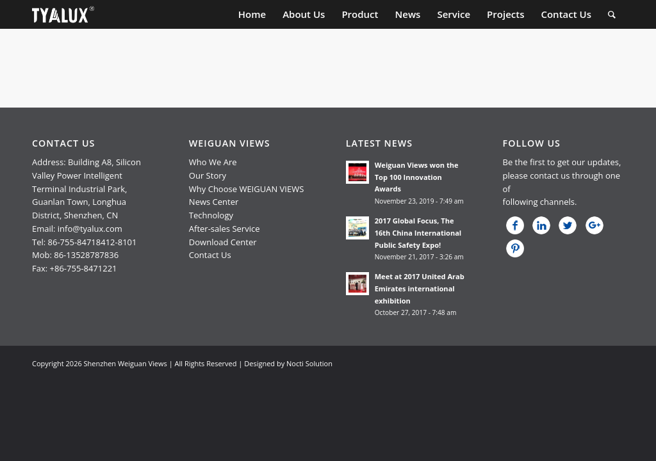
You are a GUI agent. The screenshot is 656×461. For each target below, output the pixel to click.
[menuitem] (252, 14)
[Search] (612, 14)
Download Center (223, 242)
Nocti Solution (309, 363)
